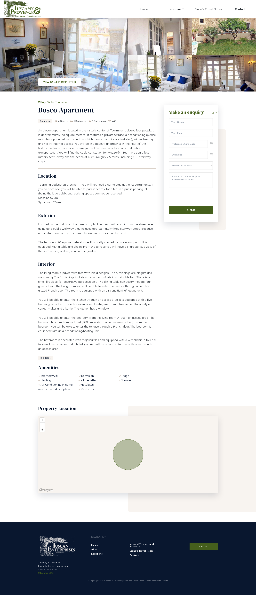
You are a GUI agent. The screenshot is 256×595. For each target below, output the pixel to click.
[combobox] (191, 165)
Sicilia (50, 102)
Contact (240, 9)
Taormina (61, 102)
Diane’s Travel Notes (208, 9)
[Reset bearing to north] (42, 429)
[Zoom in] (42, 420)
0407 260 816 (45, 572)
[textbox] (191, 165)
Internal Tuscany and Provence (141, 545)
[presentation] (193, 197)
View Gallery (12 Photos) (59, 82)
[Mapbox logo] (46, 490)
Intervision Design (160, 580)
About (95, 549)
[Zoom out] (42, 424)
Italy (43, 102)
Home (144, 9)
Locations (174, 9)
